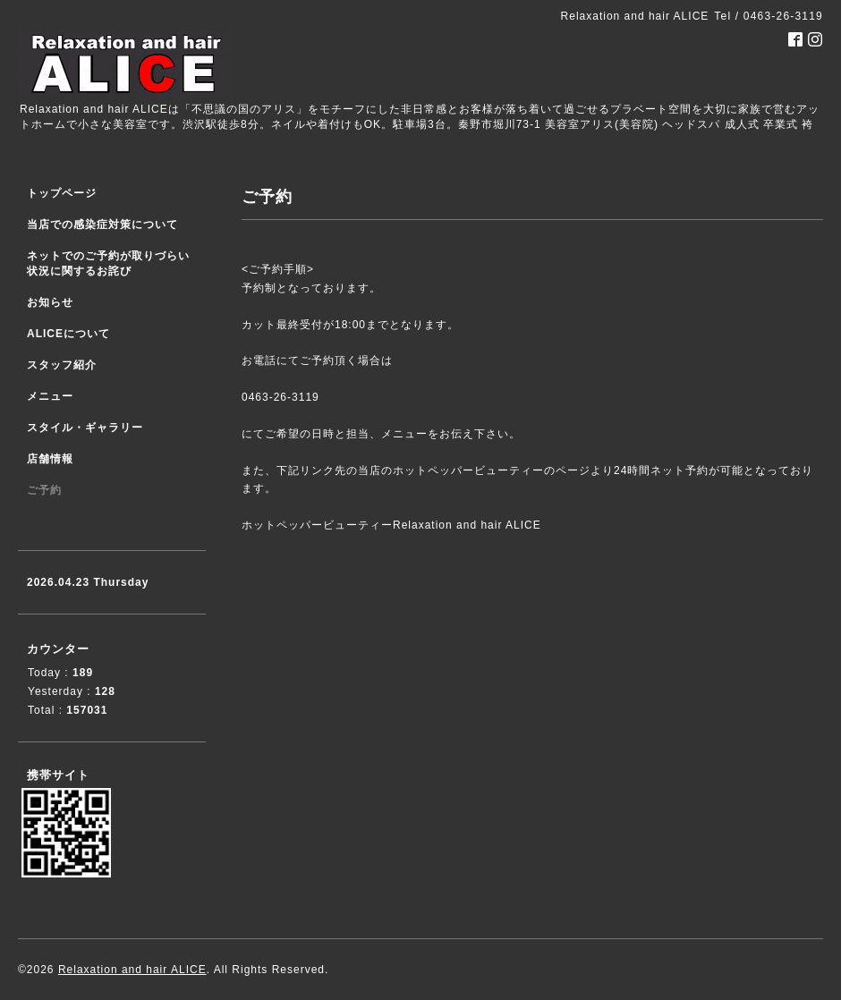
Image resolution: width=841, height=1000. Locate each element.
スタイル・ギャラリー (85, 427)
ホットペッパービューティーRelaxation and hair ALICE (391, 525)
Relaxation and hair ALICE (132, 969)
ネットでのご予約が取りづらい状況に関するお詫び (108, 263)
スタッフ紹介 (62, 365)
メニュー (50, 396)
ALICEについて (68, 333)
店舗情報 (50, 459)
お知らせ (50, 302)
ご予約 (44, 490)
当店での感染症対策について (102, 224)
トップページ (62, 193)
